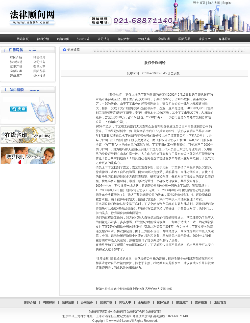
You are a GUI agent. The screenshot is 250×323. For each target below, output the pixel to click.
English (227, 3)
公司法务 (103, 39)
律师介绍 (43, 39)
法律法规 (83, 39)
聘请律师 (63, 39)
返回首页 (220, 302)
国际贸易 (184, 39)
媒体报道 (225, 39)
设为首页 (199, 3)
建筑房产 (204, 39)
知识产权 (124, 39)
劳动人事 (144, 39)
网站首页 (23, 39)
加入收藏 (214, 3)
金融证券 (164, 39)
